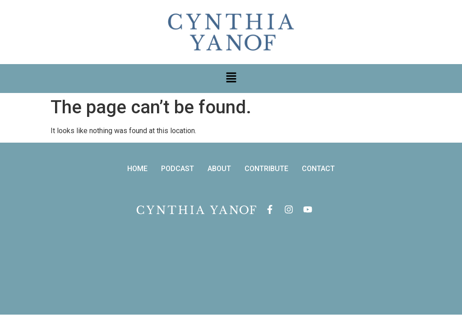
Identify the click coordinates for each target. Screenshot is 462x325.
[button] (231, 78)
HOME (137, 168)
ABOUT (219, 168)
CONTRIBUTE (266, 168)
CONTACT (318, 168)
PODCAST (177, 168)
